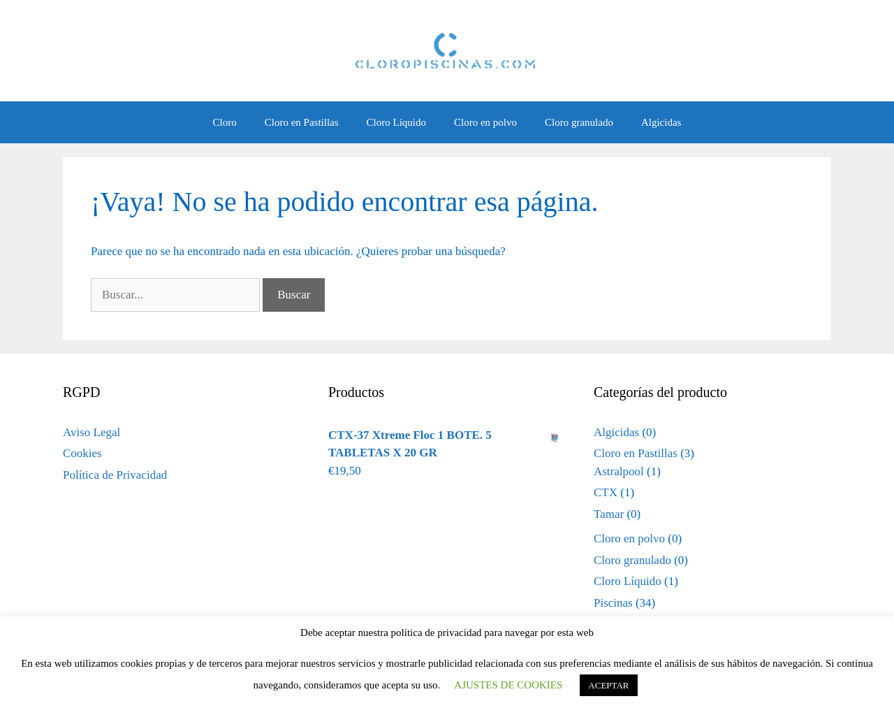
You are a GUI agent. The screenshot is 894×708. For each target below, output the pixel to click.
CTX (605, 492)
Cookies (82, 453)
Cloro (225, 122)
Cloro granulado (579, 122)
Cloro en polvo (485, 122)
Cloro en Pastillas (302, 122)
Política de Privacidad (115, 475)
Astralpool (619, 471)
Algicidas (661, 122)
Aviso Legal (91, 432)
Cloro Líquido (396, 122)
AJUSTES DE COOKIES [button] (508, 685)
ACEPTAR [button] (608, 685)
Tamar (609, 514)
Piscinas (613, 602)
